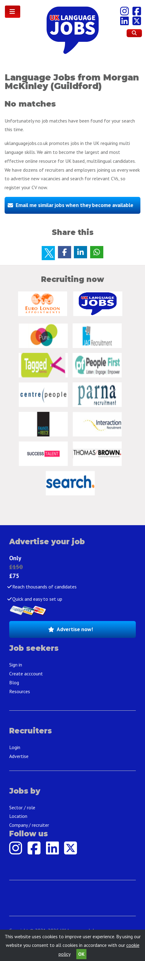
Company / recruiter (29, 825)
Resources (19, 691)
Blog (14, 682)
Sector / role (22, 807)
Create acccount (26, 673)
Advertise (19, 756)
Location (18, 816)
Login (14, 747)
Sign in (15, 665)
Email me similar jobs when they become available (74, 205)
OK (81, 954)
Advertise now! (75, 629)
